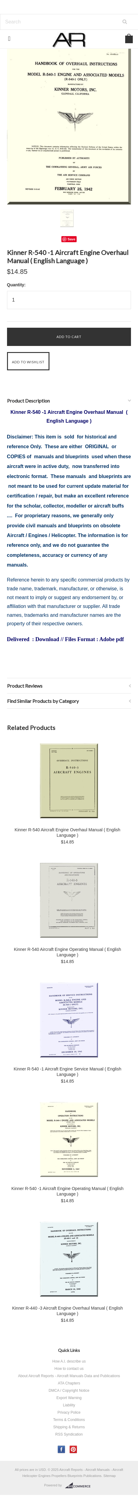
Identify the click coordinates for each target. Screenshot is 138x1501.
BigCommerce (79, 1485)
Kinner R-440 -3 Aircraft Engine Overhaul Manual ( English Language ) (67, 1311)
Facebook (61, 1449)
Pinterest (73, 1449)
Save (71, 239)
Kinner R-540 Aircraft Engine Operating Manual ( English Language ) (67, 952)
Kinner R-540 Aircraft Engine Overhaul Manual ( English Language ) (67, 832)
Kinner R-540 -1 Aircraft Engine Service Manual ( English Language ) (68, 1071)
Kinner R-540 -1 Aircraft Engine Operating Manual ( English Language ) (67, 1191)
